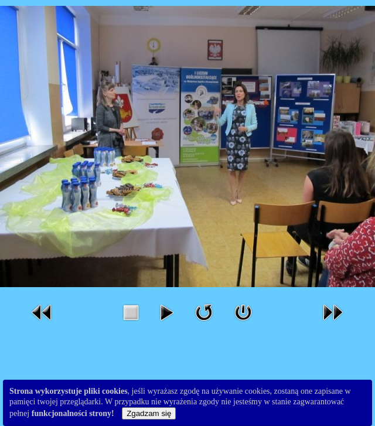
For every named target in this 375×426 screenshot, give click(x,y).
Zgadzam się (149, 413)
